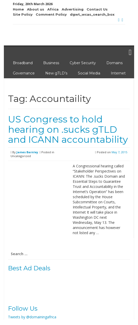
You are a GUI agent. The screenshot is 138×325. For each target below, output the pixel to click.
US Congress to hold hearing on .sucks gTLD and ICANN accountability (68, 129)
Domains (114, 63)
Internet (118, 73)
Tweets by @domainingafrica (32, 316)
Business (51, 63)
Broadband (23, 63)
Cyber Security (83, 63)
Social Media (89, 73)
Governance (24, 73)
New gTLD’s (56, 73)
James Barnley (27, 152)
